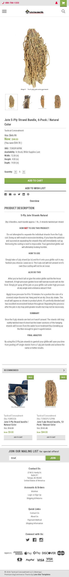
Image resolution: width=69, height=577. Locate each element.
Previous (60, 370)
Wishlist (34, 491)
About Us (34, 516)
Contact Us (34, 513)
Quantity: (8, 172)
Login (30, 495)
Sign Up (38, 495)
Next (64, 370)
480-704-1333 (10, 3)
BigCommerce (18, 575)
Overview (34, 201)
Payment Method (35, 520)
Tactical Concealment (13, 416)
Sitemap (37, 572)
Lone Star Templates (41, 575)
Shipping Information (34, 523)
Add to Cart (18, 437)
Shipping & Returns (34, 498)
